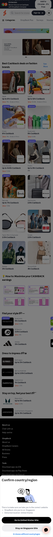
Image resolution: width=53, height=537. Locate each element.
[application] (46, 530)
